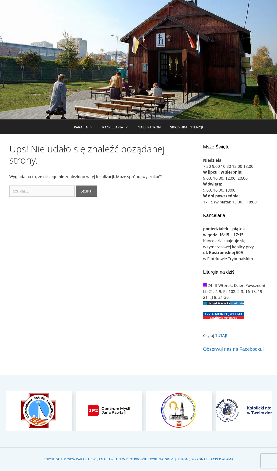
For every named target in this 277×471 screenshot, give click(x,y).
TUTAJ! (221, 335)
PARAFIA (86, 127)
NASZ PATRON (149, 127)
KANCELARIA (117, 127)
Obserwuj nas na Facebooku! (233, 349)
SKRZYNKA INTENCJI (186, 127)
